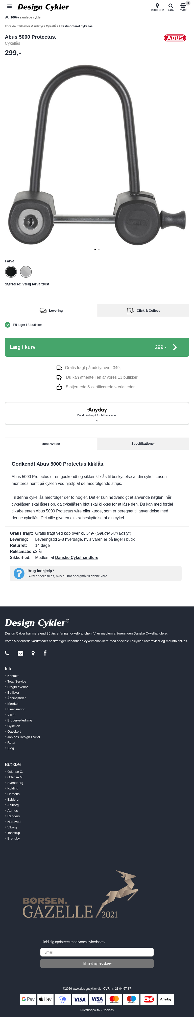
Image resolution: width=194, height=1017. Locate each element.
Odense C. (15, 772)
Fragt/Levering (18, 687)
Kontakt (12, 676)
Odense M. (15, 777)
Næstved (13, 822)
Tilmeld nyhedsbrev (97, 963)
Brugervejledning (19, 720)
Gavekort (14, 731)
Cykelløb (13, 726)
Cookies (108, 1010)
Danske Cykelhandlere (76, 557)
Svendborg (15, 783)
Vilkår (11, 715)
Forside (10, 26)
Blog (10, 748)
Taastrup (13, 833)
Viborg (12, 827)
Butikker (13, 692)
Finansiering (16, 709)
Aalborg (13, 805)
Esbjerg (12, 799)
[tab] (95, 249)
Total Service (16, 681)
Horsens (13, 794)
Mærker (13, 704)
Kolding (12, 788)
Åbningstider (16, 698)
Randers (13, 816)
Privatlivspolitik (90, 1010)
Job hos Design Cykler (23, 737)
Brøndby (13, 838)
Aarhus (12, 810)
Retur (11, 742)
